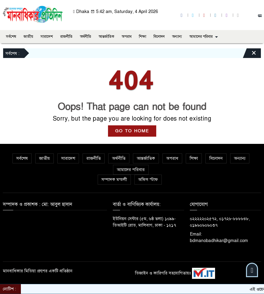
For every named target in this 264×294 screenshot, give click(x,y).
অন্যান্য (177, 36)
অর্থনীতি (85, 36)
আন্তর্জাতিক (106, 36)
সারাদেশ (47, 36)
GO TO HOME (132, 131)
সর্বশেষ (11, 36)
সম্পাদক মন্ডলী (114, 179)
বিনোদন (159, 36)
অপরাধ (127, 36)
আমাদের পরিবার (201, 36)
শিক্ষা (142, 36)
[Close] (249, 54)
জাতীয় (28, 36)
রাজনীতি (66, 36)
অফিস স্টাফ (148, 179)
